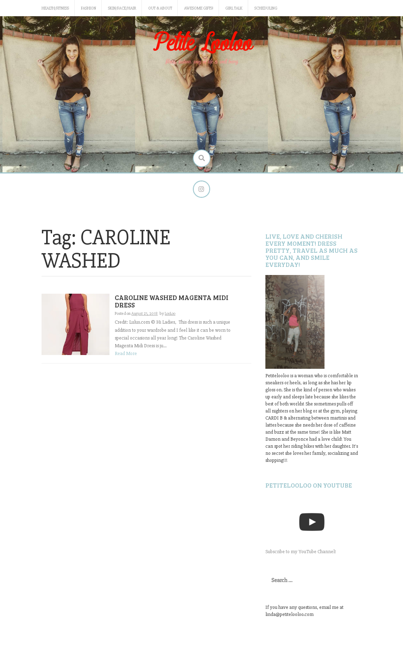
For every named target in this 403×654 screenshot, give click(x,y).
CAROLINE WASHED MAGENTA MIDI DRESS (171, 301)
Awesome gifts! (198, 8)
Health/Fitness (55, 8)
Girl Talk (234, 8)
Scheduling (265, 8)
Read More (126, 354)
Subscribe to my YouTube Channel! (300, 552)
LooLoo (170, 313)
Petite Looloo (201, 43)
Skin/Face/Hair (122, 8)
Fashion (88, 8)
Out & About (160, 8)
